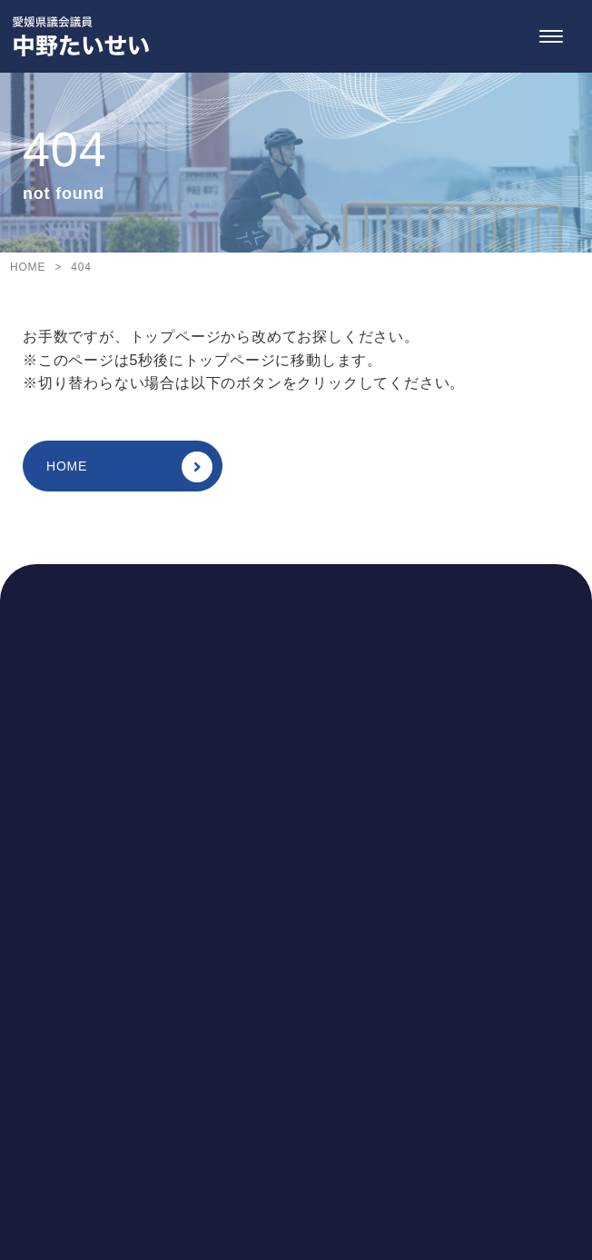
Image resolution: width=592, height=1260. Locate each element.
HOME (129, 466)
